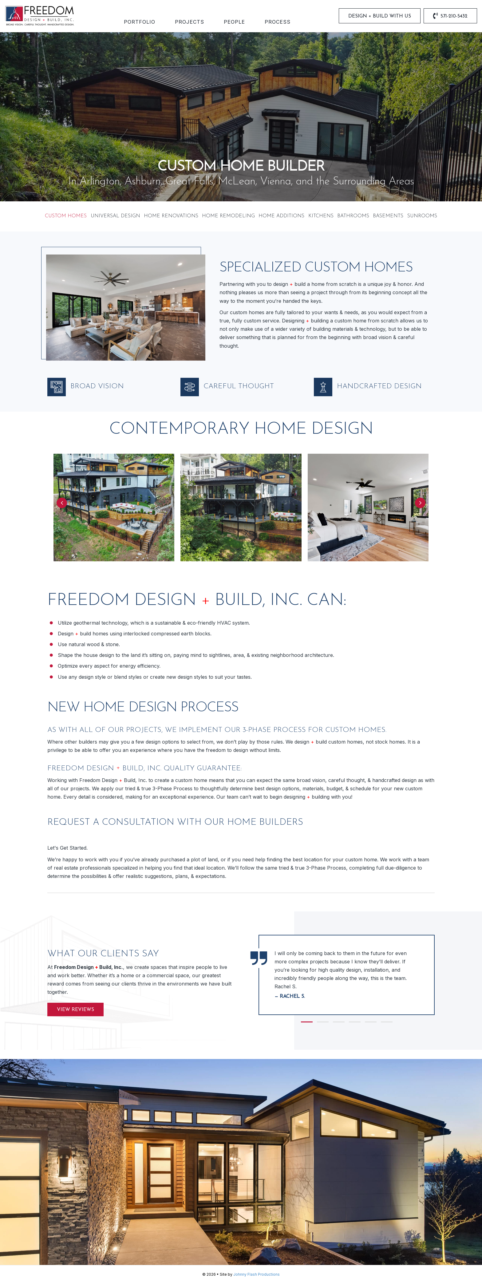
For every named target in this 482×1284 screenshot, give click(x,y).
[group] (347, 975)
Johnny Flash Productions (256, 1274)
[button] (62, 503)
